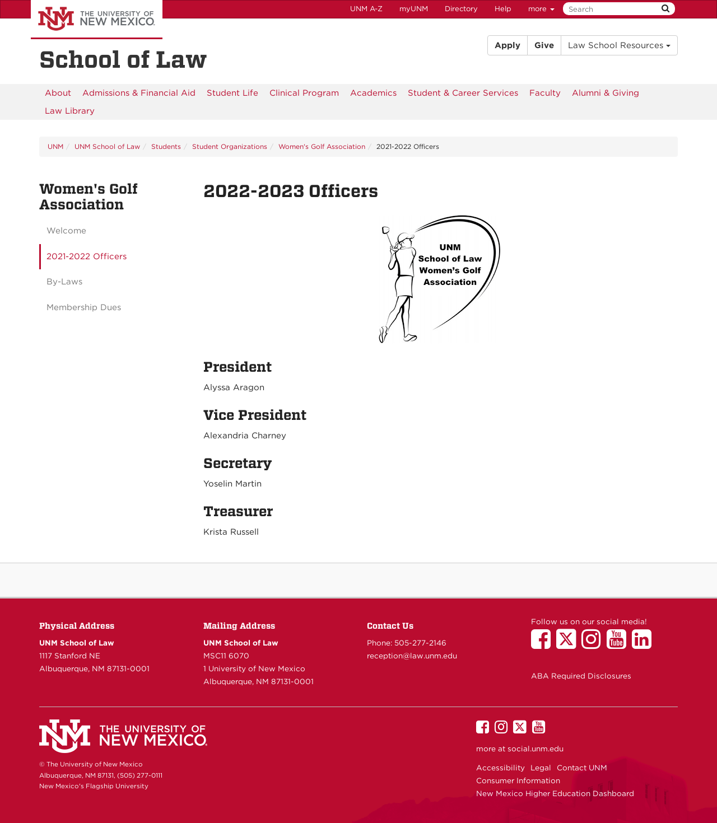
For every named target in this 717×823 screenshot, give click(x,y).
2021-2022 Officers (86, 256)
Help (503, 8)
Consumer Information (518, 780)
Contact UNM (582, 767)
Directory (461, 8)
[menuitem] (58, 93)
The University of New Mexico (96, 19)
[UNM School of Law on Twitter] (568, 644)
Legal (540, 767)
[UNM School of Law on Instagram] (594, 644)
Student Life (232, 93)
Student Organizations (229, 146)
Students (166, 146)
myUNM (413, 8)
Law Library (70, 111)
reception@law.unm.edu (412, 655)
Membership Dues (83, 307)
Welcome (66, 231)
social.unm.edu (536, 748)
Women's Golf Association (321, 146)
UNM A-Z (366, 8)
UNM (55, 146)
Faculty (545, 93)
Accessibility (500, 767)
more (541, 8)
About (58, 93)
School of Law (123, 59)
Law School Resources (619, 45)
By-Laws (64, 282)
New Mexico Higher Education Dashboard (555, 793)
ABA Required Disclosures (581, 675)
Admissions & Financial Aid (138, 93)
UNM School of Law (107, 146)
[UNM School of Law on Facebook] (543, 644)
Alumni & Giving (605, 93)
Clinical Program (304, 93)
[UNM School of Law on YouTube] (619, 644)
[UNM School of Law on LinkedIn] (644, 644)
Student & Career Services (463, 93)
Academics (373, 93)
